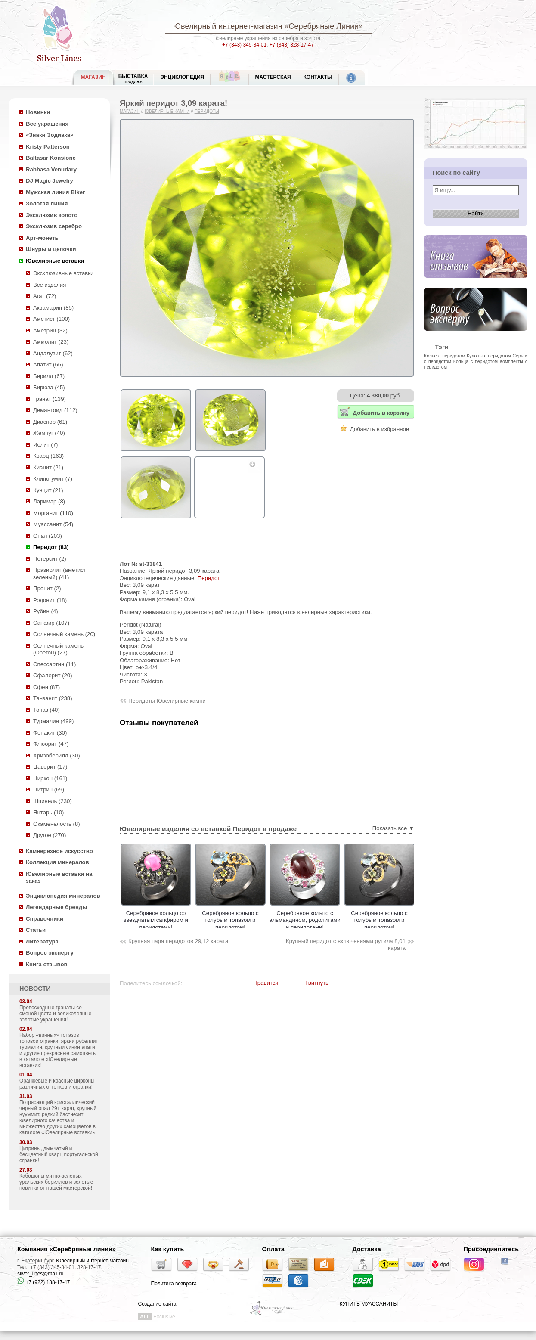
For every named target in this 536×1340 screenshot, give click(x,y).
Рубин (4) (45, 611)
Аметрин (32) (50, 330)
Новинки (38, 112)
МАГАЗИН (93, 77)
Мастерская (273, 77)
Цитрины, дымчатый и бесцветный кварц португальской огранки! (58, 1154)
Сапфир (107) (51, 623)
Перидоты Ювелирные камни (167, 701)
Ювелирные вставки (55, 260)
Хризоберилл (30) (56, 755)
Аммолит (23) (50, 341)
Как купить (167, 1249)
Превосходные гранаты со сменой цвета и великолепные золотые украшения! (55, 1014)
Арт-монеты (43, 238)
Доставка (367, 1249)
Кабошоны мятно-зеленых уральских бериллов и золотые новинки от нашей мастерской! (56, 1182)
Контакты (318, 77)
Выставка (133, 78)
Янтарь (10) (48, 812)
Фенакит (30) (50, 732)
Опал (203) (47, 536)
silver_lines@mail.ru (40, 1274)
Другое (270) (49, 835)
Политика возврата (174, 1284)
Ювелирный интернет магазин (92, 1261)
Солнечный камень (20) (64, 634)
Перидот (209, 578)
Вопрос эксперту (50, 952)
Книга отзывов (47, 964)
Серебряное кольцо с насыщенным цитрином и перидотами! (123, 920)
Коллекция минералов (57, 862)
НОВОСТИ (35, 988)
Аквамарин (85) (53, 307)
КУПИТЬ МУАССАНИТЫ (369, 1304)
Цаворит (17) (50, 766)
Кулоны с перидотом (489, 355)
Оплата (273, 1249)
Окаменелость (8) (56, 824)
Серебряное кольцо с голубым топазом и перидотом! (272, 920)
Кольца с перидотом (475, 361)
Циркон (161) (50, 778)
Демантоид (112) (55, 410)
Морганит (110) (53, 513)
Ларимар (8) (49, 501)
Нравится (265, 983)
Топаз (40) (46, 710)
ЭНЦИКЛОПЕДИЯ (182, 77)
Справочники (44, 918)
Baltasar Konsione (51, 158)
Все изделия (49, 285)
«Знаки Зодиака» (50, 135)
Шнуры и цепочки (51, 249)
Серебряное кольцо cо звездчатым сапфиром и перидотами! (197, 920)
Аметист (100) (51, 319)
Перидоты (207, 111)
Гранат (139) (49, 399)
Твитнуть (316, 983)
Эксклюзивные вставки (63, 273)
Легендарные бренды (56, 907)
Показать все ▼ (393, 828)
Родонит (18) (50, 600)
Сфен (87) (46, 687)
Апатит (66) (48, 364)
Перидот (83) (51, 547)
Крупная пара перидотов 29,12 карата (178, 941)
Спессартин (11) (54, 664)
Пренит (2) (47, 588)
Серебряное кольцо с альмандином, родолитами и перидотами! (346, 920)
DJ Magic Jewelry (49, 180)
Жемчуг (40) (49, 433)
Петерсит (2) (49, 558)
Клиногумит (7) (52, 478)
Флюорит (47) (50, 744)
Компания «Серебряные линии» (66, 1249)
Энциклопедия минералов (63, 896)
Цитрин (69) (48, 789)
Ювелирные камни (167, 111)
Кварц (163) (48, 456)
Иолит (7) (45, 444)
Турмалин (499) (53, 721)
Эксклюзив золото (51, 215)
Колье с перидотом (444, 355)
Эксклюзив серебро (54, 226)
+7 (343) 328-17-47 (292, 45)
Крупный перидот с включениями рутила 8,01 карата (346, 945)
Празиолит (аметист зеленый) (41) (59, 573)
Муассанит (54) (53, 524)
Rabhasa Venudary (51, 169)
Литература (42, 941)
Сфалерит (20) (52, 675)
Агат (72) (44, 296)
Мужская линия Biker (55, 192)
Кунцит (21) (48, 490)
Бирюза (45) (49, 387)
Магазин (130, 111)
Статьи (36, 930)
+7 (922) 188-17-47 (43, 1282)
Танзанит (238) (52, 698)
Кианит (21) (48, 467)
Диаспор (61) (50, 422)
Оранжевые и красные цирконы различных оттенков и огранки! (57, 1084)
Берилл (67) (49, 376)
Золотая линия (47, 203)
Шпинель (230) (52, 801)
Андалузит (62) (53, 353)
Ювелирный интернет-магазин (227, 26)
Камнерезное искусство (59, 851)
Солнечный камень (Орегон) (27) (58, 649)
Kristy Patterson (48, 146)
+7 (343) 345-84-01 (244, 45)
